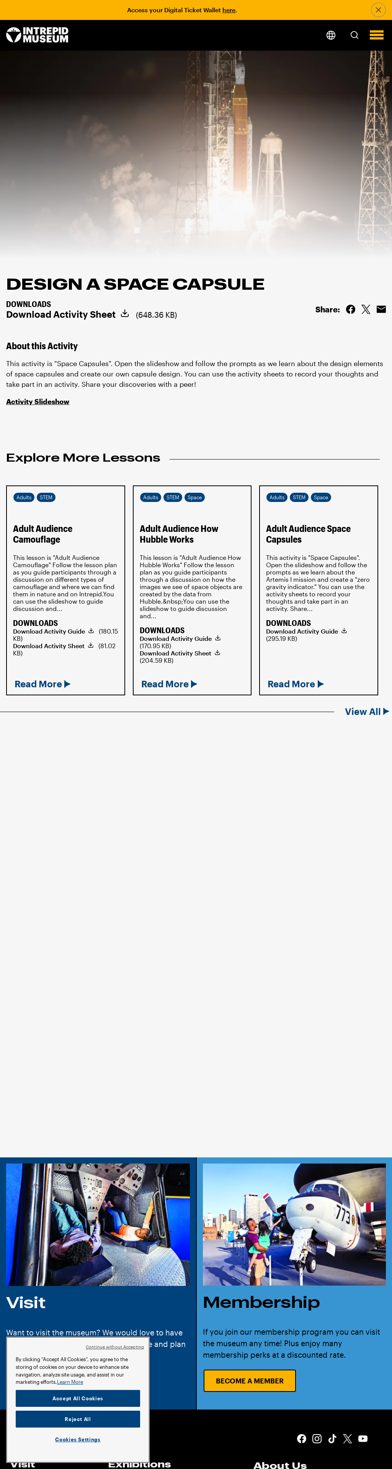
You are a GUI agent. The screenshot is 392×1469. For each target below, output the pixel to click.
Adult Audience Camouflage (42, 534)
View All (363, 711)
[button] (354, 35)
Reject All (78, 1419)
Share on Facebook (350, 309)
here (228, 9)
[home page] (37, 35)
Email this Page (381, 309)
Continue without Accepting (115, 1346)
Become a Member (250, 1381)
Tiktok (332, 1438)
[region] (78, 1400)
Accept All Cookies (77, 1398)
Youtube (363, 1438)
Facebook (301, 1438)
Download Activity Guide (49, 631)
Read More (38, 683)
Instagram (317, 1438)
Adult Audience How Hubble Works (179, 534)
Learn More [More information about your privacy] (70, 1382)
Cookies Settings (78, 1439)
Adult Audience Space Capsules (308, 534)
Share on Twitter (366, 309)
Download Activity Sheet (61, 314)
